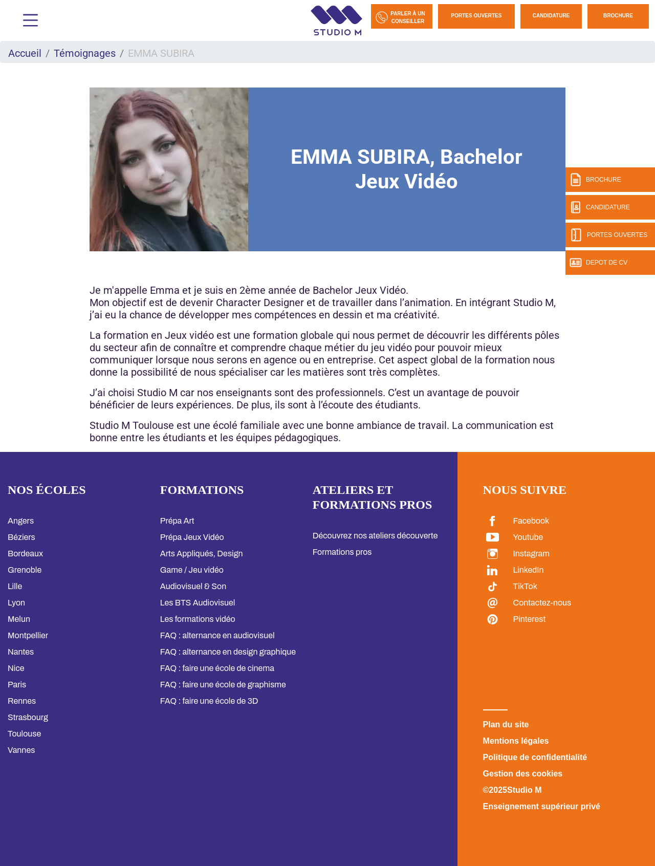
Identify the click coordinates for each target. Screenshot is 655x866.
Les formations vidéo (197, 619)
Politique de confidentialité (535, 757)
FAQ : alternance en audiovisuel (217, 635)
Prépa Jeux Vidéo (192, 537)
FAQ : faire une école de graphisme (223, 684)
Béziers (21, 537)
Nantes (21, 651)
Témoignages (85, 53)
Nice (16, 668)
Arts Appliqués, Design (201, 553)
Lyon (16, 602)
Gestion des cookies (523, 773)
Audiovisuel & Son (193, 586)
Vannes (21, 750)
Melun (19, 619)
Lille (15, 586)
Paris (17, 684)
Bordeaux (25, 553)
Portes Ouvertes (476, 15)
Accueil (24, 53)
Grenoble (24, 570)
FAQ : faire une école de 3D (209, 701)
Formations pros (342, 552)
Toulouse (24, 733)
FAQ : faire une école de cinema (217, 668)
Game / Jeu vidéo (192, 570)
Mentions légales (516, 741)
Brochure (618, 15)
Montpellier (28, 635)
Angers (21, 520)
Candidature (551, 15)
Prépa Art (177, 520)
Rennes (22, 701)
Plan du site (506, 724)
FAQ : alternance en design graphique (228, 651)
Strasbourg (28, 717)
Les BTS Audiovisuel (197, 602)
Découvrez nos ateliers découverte (375, 535)
